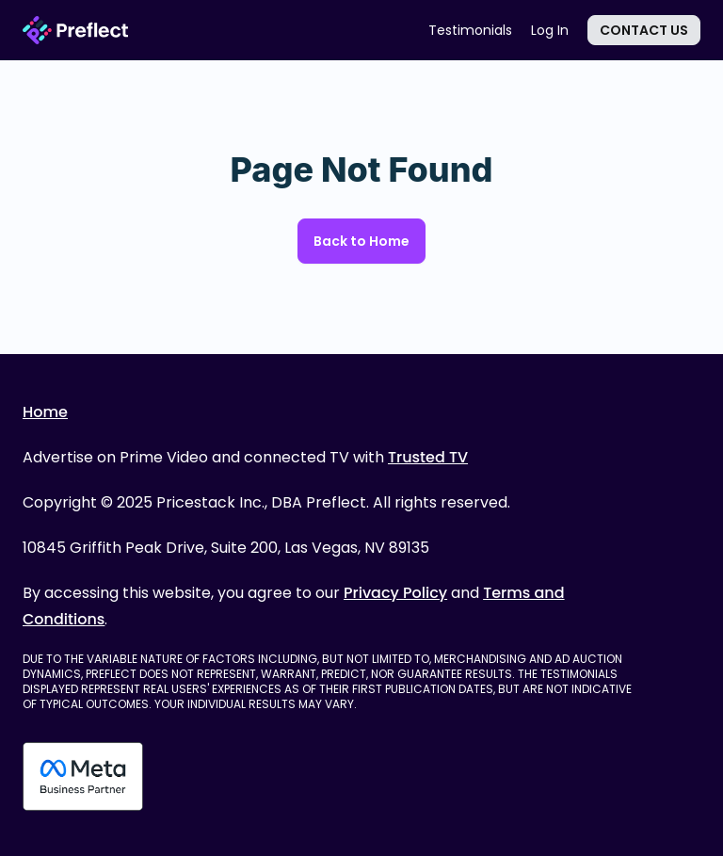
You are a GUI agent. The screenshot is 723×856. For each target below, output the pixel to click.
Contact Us (644, 30)
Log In (550, 30)
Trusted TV (428, 457)
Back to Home (361, 241)
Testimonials (470, 30)
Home (45, 412)
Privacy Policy (395, 593)
